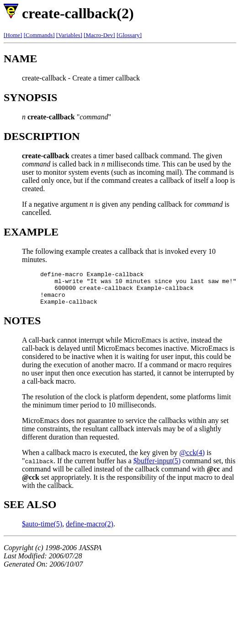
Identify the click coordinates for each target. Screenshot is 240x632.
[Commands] (39, 35)
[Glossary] (129, 35)
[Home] (13, 35)
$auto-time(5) (42, 531)
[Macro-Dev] (99, 35)
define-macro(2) (89, 531)
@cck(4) (192, 459)
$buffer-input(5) (157, 467)
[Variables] (69, 35)
